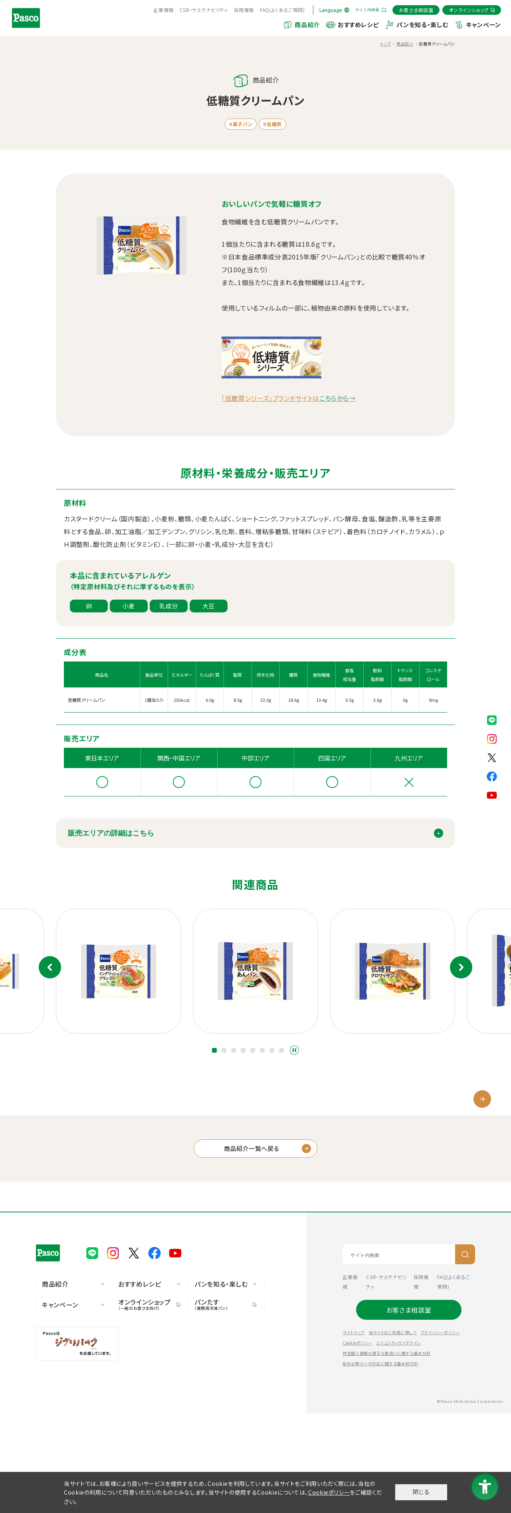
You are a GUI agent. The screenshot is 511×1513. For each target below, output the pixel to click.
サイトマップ (354, 1432)
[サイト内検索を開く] (370, 10)
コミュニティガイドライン (398, 1442)
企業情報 (163, 9)
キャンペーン (483, 24)
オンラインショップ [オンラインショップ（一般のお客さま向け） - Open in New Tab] (146, 1403)
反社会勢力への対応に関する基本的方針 (380, 1463)
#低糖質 (272, 124)
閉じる (421, 1492)
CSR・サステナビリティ (204, 9)
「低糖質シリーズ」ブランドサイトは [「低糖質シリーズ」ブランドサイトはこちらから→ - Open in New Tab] (289, 398)
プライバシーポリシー (440, 1432)
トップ (385, 44)
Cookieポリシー (357, 1442)
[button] (214, 1050)
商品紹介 (307, 24)
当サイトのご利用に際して (393, 1432)
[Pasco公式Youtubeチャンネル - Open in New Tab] (492, 794)
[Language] (334, 10)
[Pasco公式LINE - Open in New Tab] (492, 719)
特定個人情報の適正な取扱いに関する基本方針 (386, 1453)
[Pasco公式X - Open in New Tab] (492, 756)
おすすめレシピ (358, 24)
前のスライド (50, 967)
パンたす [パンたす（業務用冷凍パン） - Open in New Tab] (222, 1403)
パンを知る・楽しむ (422, 24)
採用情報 (244, 9)
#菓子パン (240, 124)
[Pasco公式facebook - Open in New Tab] (492, 775)
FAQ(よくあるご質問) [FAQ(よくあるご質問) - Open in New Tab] (282, 9)
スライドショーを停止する (294, 1050)
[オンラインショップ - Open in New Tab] (471, 10)
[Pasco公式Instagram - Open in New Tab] (492, 738)
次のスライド (461, 967)
